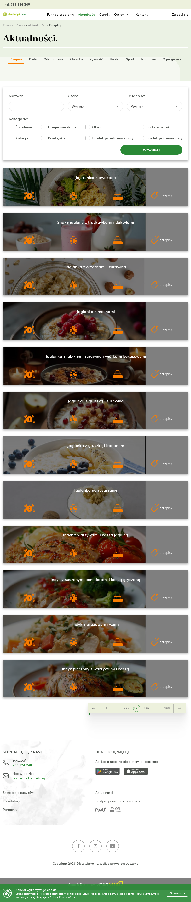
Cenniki (104, 14)
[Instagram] (95, 846)
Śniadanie (23, 127)
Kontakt (142, 14)
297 (127, 708)
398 (167, 708)
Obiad (97, 127)
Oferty (119, 14)
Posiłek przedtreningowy (112, 138)
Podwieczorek (158, 127)
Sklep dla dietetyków (18, 792)
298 (137, 708)
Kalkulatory (11, 801)
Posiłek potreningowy (164, 138)
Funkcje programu (60, 14)
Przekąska (56, 138)
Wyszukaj (151, 150)
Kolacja (21, 138)
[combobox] (95, 106)
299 (147, 708)
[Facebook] (78, 846)
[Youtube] (112, 846)
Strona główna (14, 25)
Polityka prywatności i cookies (118, 801)
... (116, 708)
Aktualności (87, 14)
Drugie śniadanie (62, 127)
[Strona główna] (14, 14)
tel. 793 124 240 (17, 4)
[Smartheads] (110, 884)
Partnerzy (10, 809)
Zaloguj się (180, 14)
